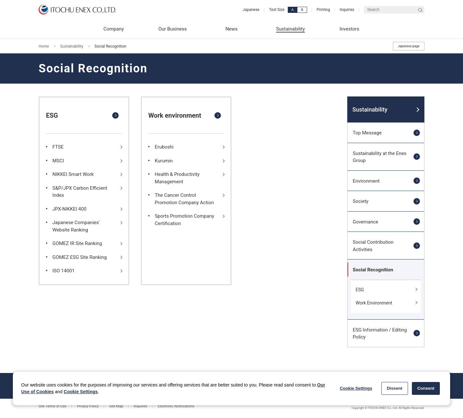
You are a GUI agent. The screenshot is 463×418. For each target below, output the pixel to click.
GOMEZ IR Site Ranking (77, 243)
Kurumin (164, 161)
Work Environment (374, 302)
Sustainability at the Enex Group (379, 156)
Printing (323, 9)
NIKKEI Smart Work (73, 174)
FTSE (58, 147)
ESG (52, 115)
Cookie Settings (81, 391)
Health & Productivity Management (177, 177)
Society (360, 201)
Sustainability (71, 46)
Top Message (367, 133)
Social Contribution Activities (373, 245)
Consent (425, 388)
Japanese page (409, 46)
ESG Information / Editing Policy (380, 333)
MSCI (58, 161)
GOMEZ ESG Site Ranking (79, 257)
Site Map (116, 406)
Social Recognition (373, 270)
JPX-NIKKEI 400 (69, 209)
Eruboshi (164, 147)
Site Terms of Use (52, 406)
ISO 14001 (63, 271)
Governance (365, 222)
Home (44, 46)
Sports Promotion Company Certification (184, 219)
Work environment (174, 115)
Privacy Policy (88, 406)
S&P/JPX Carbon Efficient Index (79, 191)
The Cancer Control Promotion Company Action (184, 198)
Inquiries (347, 9)
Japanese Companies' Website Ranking (76, 226)
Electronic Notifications (176, 406)
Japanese (251, 9)
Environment (366, 181)
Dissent (394, 388)
